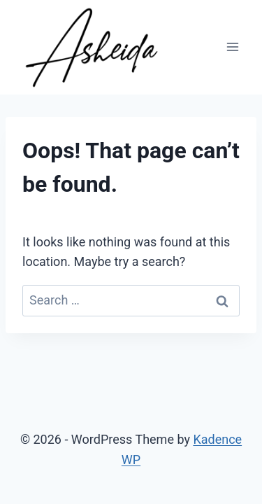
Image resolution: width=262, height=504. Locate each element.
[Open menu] (232, 47)
